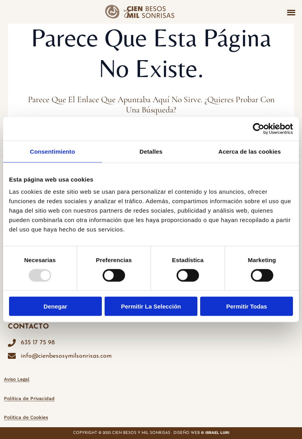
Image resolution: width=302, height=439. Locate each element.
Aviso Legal (16, 379)
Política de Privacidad (29, 398)
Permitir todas (246, 306)
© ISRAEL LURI (215, 432)
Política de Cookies (26, 417)
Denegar (55, 306)
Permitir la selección (151, 306)
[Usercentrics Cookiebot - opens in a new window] (258, 128)
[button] (291, 12)
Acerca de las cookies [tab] (249, 151)
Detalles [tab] (151, 151)
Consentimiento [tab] (52, 151)
